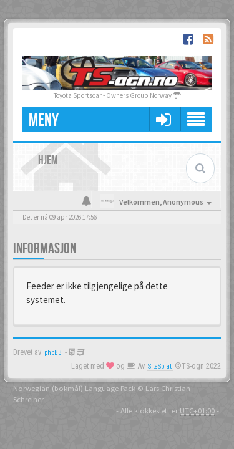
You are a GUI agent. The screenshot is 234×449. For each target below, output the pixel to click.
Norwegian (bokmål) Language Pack (74, 388)
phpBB (53, 353)
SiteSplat (160, 366)
